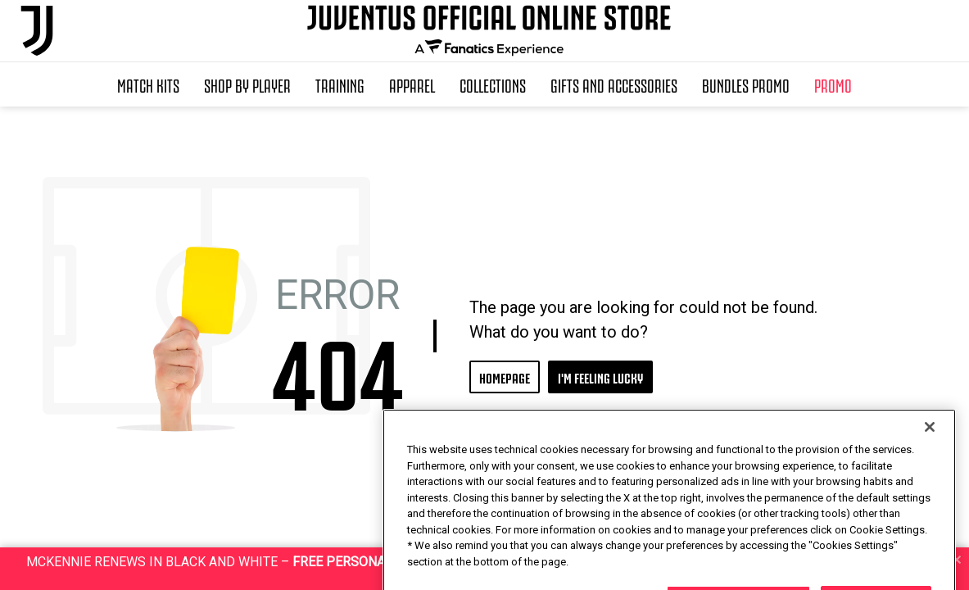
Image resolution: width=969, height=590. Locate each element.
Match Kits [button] (148, 84)
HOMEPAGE (504, 376)
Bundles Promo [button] (746, 84)
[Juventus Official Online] (36, 30)
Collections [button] (493, 84)
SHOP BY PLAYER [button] (247, 84)
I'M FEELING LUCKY (600, 376)
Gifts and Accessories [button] (613, 84)
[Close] (930, 471)
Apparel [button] (412, 84)
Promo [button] (833, 84)
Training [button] (340, 84)
